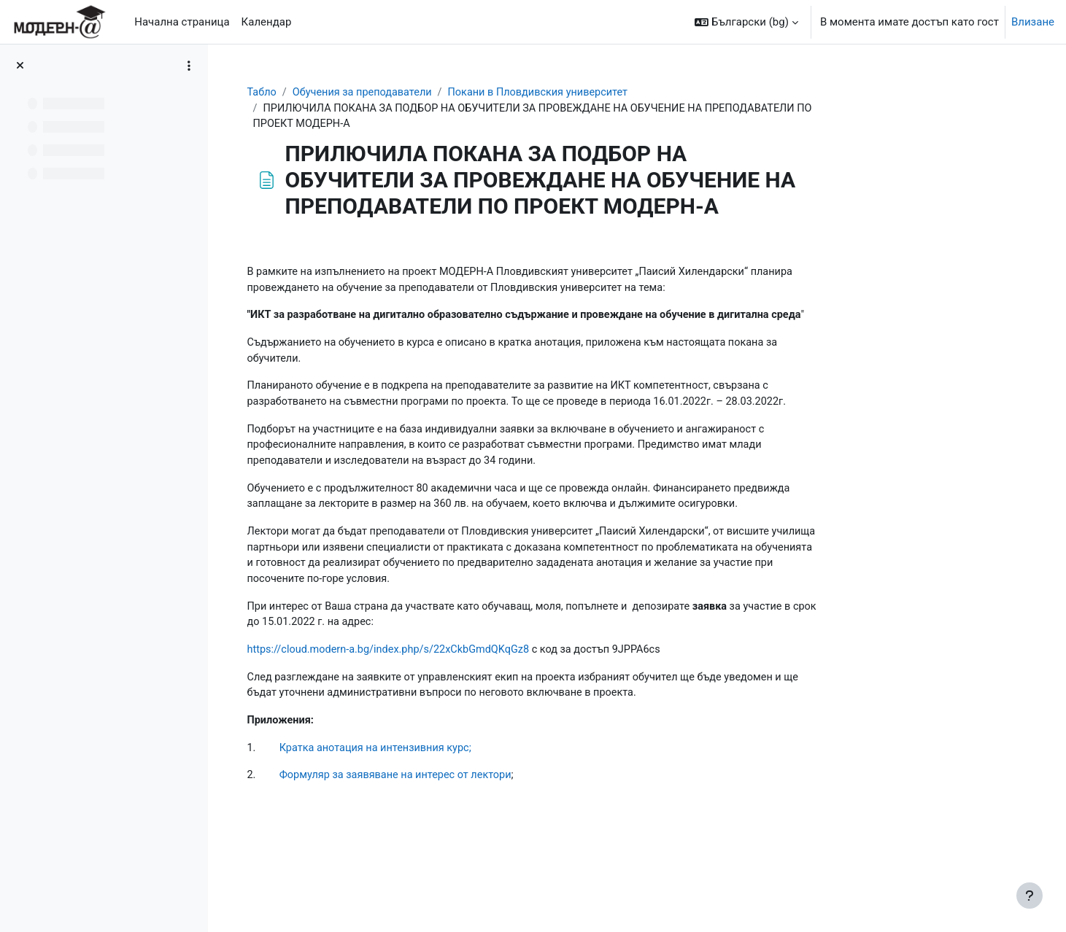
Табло (354, 92)
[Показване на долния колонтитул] (1029, 895)
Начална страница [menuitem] (181, 21)
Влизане (1032, 21)
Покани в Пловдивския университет (639, 92)
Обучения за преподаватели (458, 92)
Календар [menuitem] (267, 21)
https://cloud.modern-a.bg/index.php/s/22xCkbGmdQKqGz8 (485, 679)
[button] (746, 22)
